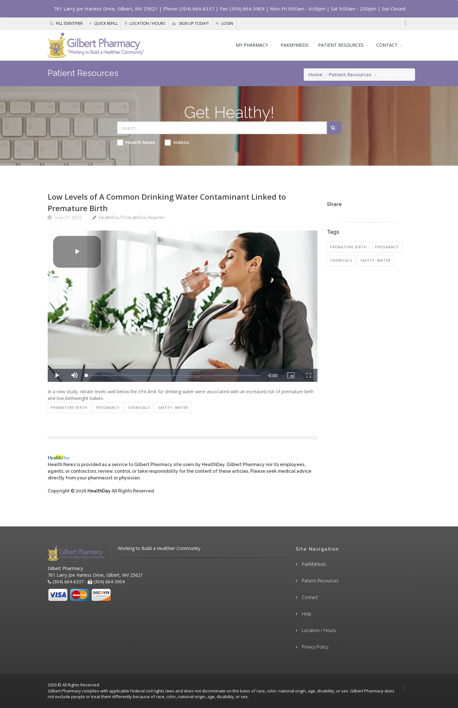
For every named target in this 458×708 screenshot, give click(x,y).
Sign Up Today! (190, 23)
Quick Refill (104, 23)
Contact (309, 597)
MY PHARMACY (252, 45)
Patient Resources (350, 74)
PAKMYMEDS (295, 45)
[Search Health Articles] (222, 127)
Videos (177, 142)
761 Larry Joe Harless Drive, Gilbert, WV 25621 (106, 8)
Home (316, 74)
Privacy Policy (314, 647)
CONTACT (387, 45)
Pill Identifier (66, 23)
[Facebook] (405, 23)
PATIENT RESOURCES (341, 45)
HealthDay (99, 490)
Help (306, 614)
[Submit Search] (334, 127)
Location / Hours (145, 23)
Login (224, 23)
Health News (136, 142)
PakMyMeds (313, 564)
